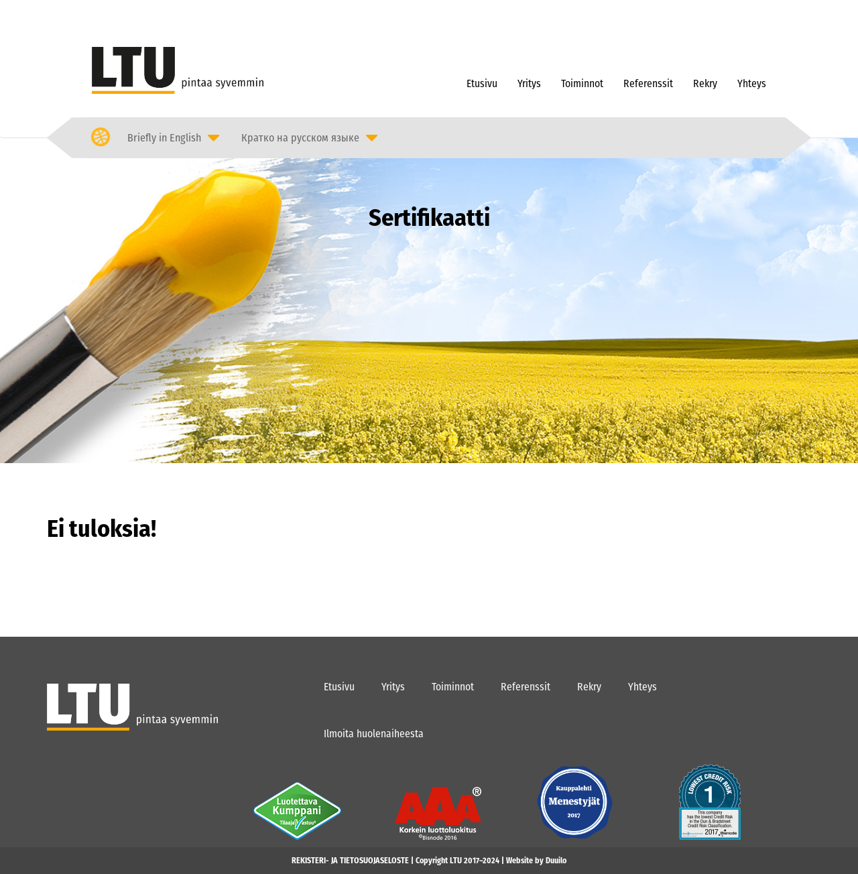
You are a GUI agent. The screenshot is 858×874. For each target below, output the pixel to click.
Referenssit (648, 83)
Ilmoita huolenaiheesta (374, 733)
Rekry (705, 83)
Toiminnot (582, 83)
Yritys (529, 83)
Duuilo (556, 860)
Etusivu (482, 83)
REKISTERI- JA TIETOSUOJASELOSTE (350, 860)
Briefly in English (164, 137)
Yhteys (751, 83)
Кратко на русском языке (300, 137)
